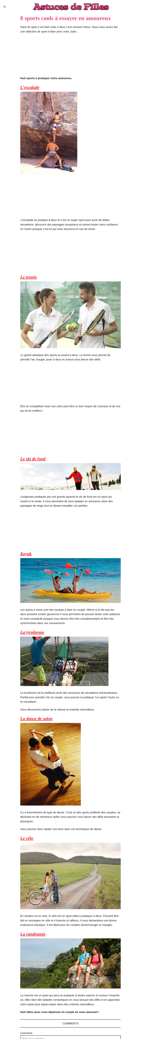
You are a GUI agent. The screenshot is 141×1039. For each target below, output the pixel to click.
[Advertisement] (70, 56)
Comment (26, 1033)
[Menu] (4, 7)
